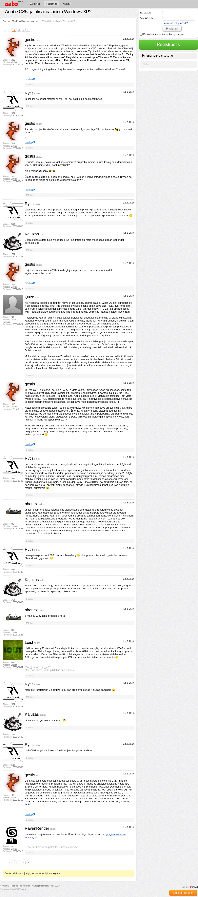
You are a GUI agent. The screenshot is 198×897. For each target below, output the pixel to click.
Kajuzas (32, 234)
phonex (31, 504)
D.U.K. (58, 886)
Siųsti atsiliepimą (183, 892)
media (28, 79)
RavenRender (37, 828)
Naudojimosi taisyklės (42, 886)
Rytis (29, 93)
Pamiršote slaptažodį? (175, 23)
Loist (29, 642)
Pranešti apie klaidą (20, 886)
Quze (29, 297)
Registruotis (168, 44)
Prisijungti (172, 28)
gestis (30, 39)
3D (13, 21)
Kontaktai (4, 886)
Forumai (6, 21)
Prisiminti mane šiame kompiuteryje (162, 34)
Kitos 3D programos (25, 21)
